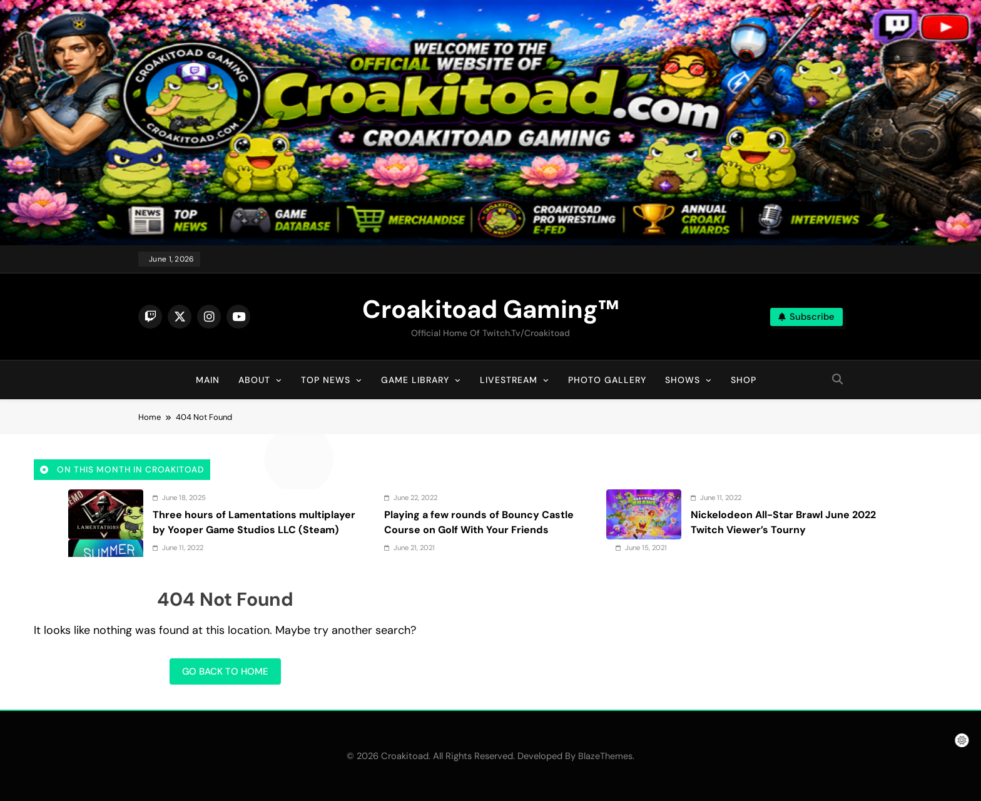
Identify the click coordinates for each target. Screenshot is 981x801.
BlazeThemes (605, 756)
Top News (325, 379)
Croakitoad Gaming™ (490, 309)
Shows (682, 379)
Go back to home (225, 671)
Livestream (508, 379)
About (254, 379)
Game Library (415, 379)
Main (208, 379)
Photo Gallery (607, 379)
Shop (743, 379)
